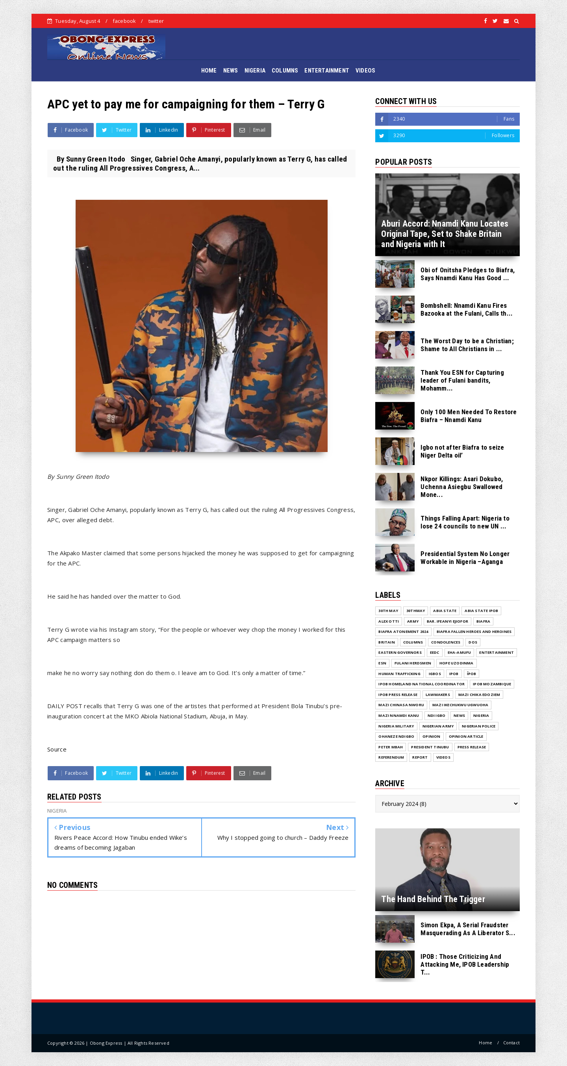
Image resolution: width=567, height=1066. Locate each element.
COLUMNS (285, 70)
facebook (124, 20)
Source (57, 749)
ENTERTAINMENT (326, 70)
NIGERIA (255, 70)
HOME (209, 70)
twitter (156, 20)
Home (485, 1042)
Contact (511, 1042)
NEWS (230, 70)
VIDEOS (365, 70)
